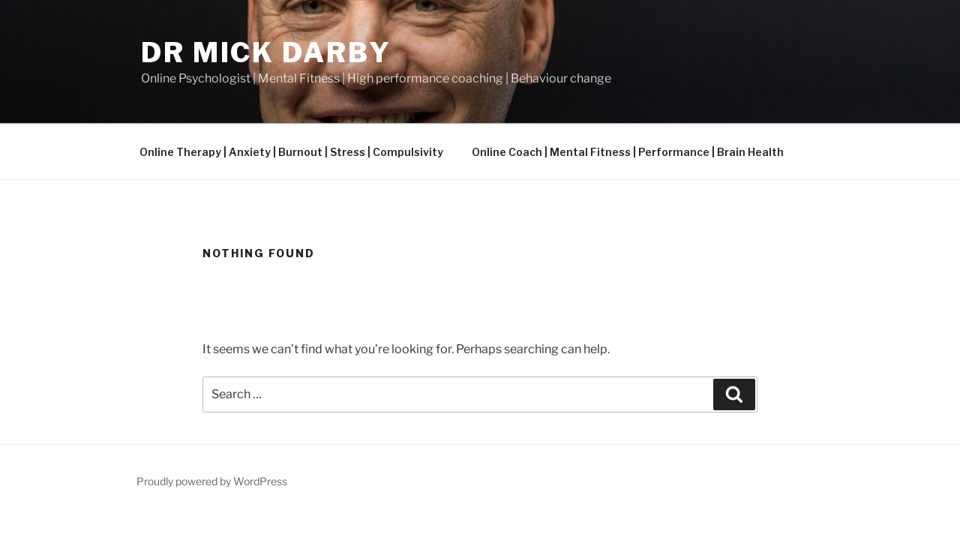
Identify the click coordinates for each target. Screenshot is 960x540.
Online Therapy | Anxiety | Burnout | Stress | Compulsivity (291, 152)
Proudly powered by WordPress (211, 481)
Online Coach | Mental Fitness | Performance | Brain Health (628, 152)
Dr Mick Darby (266, 52)
